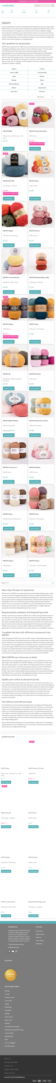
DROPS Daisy (7, 514)
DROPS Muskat (34, 467)
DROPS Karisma (35, 374)
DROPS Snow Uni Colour (38, 131)
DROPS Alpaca (8, 561)
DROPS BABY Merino (10, 421)
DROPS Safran (34, 231)
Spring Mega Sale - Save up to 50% (28, 1)
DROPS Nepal (8, 231)
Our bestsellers (7, 737)
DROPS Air (7, 374)
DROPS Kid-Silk (8, 181)
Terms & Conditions (11, 1069)
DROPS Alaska (8, 324)
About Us (7, 1059)
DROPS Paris (33, 181)
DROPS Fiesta (34, 561)
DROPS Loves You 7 (10, 467)
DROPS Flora (34, 514)
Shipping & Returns (13, 947)
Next (52, 583)
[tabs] (48, 11)
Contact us (8, 1066)
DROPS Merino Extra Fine (38, 421)
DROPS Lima (33, 324)
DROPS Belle (7, 131)
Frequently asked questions (16, 944)
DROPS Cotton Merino (11, 277)
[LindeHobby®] (7, 5)
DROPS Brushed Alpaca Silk (39, 277)
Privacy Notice (9, 1073)
